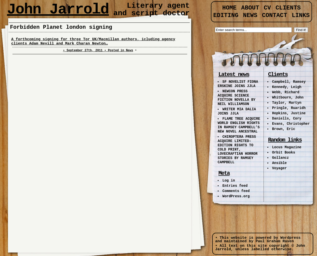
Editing (225, 15)
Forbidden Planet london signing (61, 27)
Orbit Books (283, 152)
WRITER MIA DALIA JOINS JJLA (237, 111)
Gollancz (280, 158)
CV (267, 7)
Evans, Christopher (291, 124)
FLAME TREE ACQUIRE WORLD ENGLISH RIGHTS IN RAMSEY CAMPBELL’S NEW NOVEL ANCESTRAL (239, 125)
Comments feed (236, 191)
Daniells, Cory (287, 118)
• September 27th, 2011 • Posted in (94, 50)
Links (301, 15)
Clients (288, 7)
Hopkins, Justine (289, 113)
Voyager (279, 168)
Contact (274, 15)
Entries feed (235, 186)
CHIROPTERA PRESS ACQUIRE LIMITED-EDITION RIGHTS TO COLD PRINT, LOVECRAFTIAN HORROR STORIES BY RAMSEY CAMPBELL (238, 149)
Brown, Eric (283, 129)
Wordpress (290, 238)
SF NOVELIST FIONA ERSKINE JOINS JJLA (238, 84)
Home (229, 7)
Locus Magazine (287, 147)
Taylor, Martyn (287, 103)
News (129, 50)
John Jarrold (58, 9)
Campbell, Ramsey (289, 82)
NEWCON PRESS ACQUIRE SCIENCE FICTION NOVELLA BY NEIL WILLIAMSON (236, 97)
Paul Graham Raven (275, 241)
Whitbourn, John (288, 98)
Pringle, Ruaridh (289, 108)
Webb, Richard (285, 92)
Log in (228, 180)
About (250, 7)
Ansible (279, 163)
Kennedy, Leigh (287, 87)
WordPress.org (236, 196)
